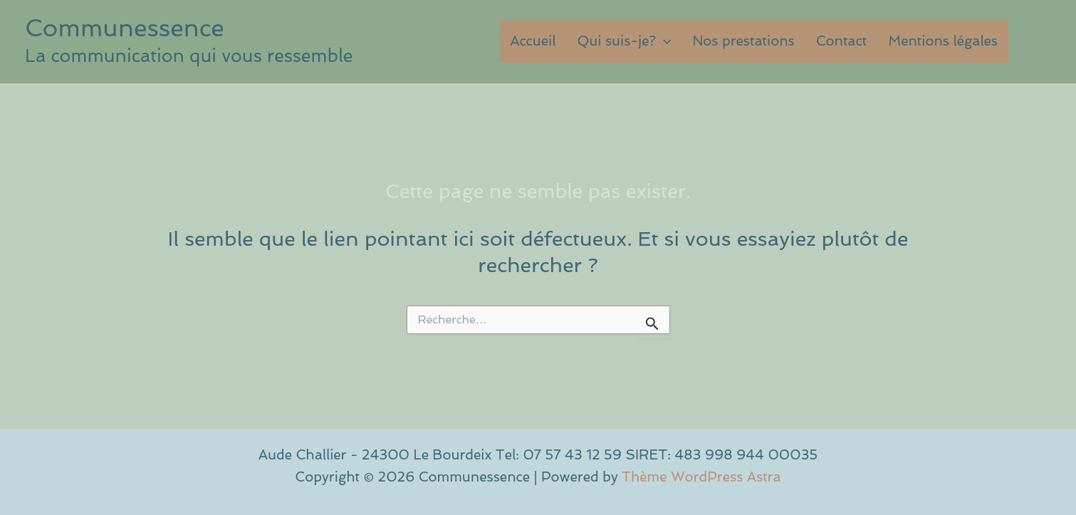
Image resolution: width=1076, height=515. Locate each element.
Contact (841, 41)
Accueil (532, 41)
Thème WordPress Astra (701, 477)
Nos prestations (743, 41)
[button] (663, 41)
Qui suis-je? (624, 41)
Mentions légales (943, 41)
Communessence (124, 28)
